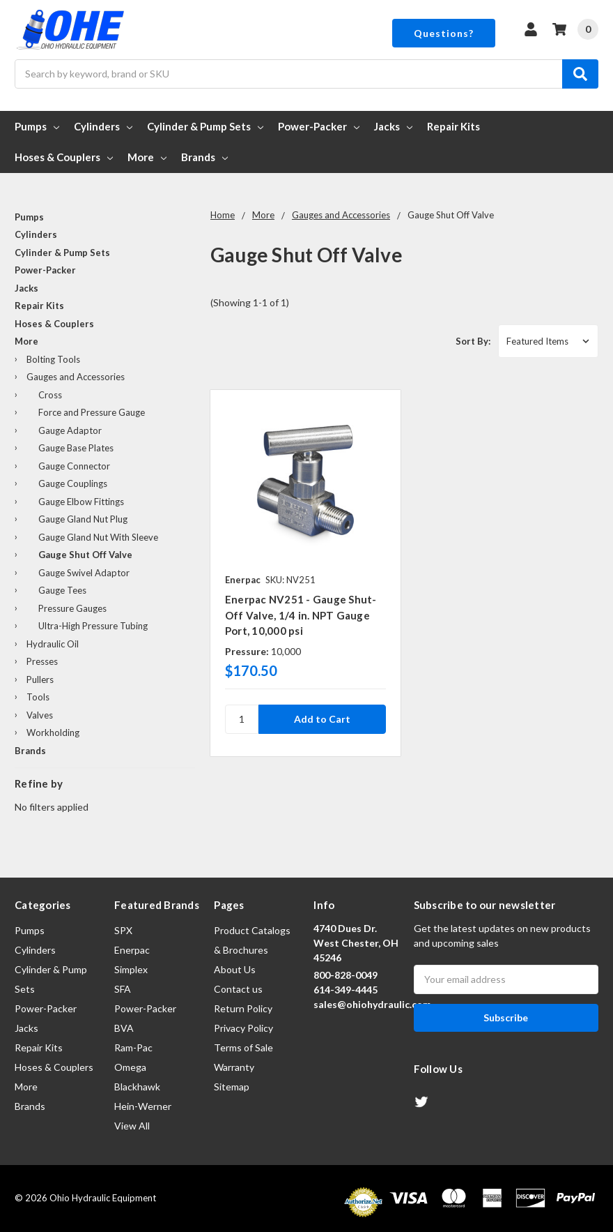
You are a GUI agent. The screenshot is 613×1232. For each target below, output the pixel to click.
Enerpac (132, 950)
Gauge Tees (62, 590)
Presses (42, 661)
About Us (235, 969)
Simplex (131, 969)
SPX (123, 930)
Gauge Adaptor (70, 430)
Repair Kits (453, 126)
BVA (124, 1028)
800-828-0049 (345, 975)
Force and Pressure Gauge (91, 412)
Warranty (234, 1067)
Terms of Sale (243, 1047)
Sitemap (231, 1086)
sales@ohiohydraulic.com (372, 1004)
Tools (37, 697)
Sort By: (473, 341)
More (146, 157)
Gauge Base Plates (76, 447)
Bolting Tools (53, 359)
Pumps (37, 126)
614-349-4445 (345, 990)
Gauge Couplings (72, 483)
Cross (50, 394)
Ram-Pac (133, 1047)
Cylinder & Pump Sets (205, 126)
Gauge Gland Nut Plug (82, 519)
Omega (130, 1067)
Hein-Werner (142, 1106)
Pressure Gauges (72, 608)
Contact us (238, 989)
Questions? (444, 33)
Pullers (40, 679)
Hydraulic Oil (52, 643)
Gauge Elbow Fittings (81, 501)
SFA (122, 989)
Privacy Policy (243, 1028)
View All (132, 1126)
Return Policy (243, 1008)
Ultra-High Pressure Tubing (93, 625)
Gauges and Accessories (75, 376)
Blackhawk (137, 1086)
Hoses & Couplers (64, 157)
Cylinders (103, 126)
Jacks (393, 126)
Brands (204, 157)
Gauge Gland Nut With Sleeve (98, 537)
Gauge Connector (74, 466)
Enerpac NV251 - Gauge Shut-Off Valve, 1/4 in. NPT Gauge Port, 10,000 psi (301, 615)
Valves (39, 715)
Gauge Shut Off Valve (85, 554)
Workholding (52, 732)
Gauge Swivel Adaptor (84, 572)
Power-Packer (318, 126)
